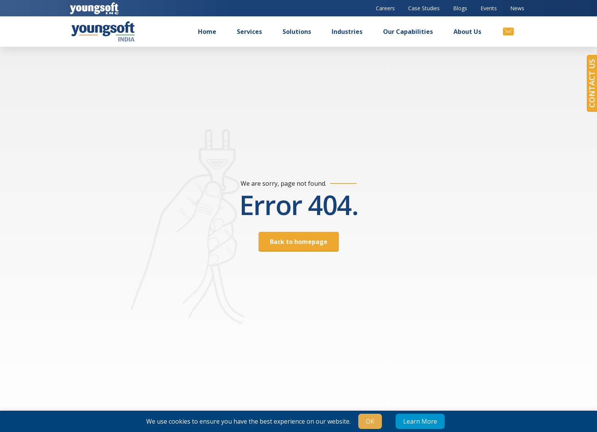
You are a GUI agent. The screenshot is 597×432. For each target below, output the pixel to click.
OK (370, 421)
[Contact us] (508, 31)
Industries (347, 31)
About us (467, 31)
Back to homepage (298, 242)
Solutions (297, 31)
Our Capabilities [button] (408, 31)
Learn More (420, 421)
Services (249, 31)
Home (207, 31)
